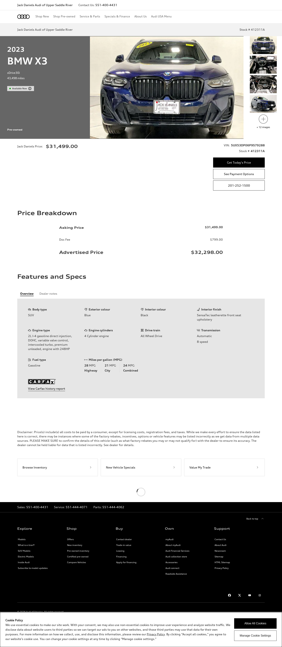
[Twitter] (240, 595)
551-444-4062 (113, 507)
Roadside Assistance (176, 573)
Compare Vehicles (76, 562)
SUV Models (24, 550)
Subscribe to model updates (33, 568)
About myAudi (173, 545)
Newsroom (220, 550)
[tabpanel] (141, 348)
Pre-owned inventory (78, 550)
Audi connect (172, 568)
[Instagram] (260, 595)
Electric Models (26, 556)
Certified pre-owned (77, 556)
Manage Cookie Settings (255, 635)
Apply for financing (126, 562)
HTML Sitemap (222, 562)
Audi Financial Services (177, 550)
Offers (70, 539)
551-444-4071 (77, 507)
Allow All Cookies (255, 623)
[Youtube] (250, 595)
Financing (121, 556)
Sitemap (219, 556)
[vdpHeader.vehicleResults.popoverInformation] (30, 88)
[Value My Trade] (224, 467)
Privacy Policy (222, 568)
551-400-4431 (106, 5)
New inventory (74, 545)
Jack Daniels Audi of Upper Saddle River (45, 5)
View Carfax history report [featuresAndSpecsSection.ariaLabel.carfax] (46, 388)
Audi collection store (176, 556)
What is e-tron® (26, 545)
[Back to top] (255, 519)
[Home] (23, 17)
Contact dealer (124, 539)
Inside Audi (24, 562)
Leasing (120, 550)
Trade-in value (123, 545)
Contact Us (220, 539)
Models (22, 539)
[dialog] (141, 629)
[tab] (27, 294)
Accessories (171, 562)
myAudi (169, 539)
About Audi (220, 545)
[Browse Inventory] (57, 467)
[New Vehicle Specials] (141, 467)
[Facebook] (229, 595)
